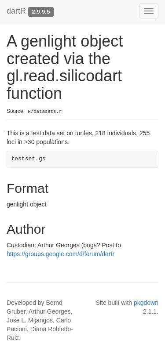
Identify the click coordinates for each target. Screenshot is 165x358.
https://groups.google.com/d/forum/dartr (60, 253)
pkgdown (146, 302)
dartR (16, 11)
